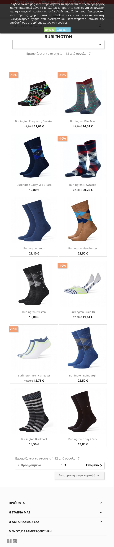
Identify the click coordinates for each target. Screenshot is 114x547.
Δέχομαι (49, 29)
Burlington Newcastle (82, 184)
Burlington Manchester (82, 248)
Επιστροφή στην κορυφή (79, 475)
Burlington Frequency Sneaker (34, 121)
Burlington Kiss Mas (82, 121)
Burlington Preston (34, 312)
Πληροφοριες (63, 29)
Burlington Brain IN (83, 312)
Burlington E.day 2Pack (82, 439)
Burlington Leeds (34, 248)
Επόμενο (94, 465)
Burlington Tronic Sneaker (34, 375)
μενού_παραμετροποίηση (30, 531)
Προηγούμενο (28, 465)
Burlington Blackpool (34, 439)
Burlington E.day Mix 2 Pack (34, 184)
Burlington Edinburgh (83, 375)
